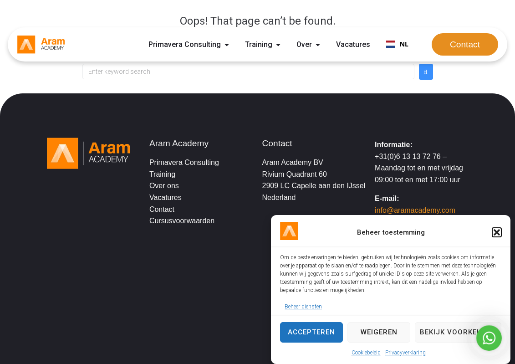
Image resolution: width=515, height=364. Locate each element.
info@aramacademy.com (415, 210)
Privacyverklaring (405, 352)
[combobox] (397, 45)
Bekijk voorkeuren (458, 332)
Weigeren (379, 332)
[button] (496, 232)
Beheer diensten (303, 306)
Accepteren (311, 332)
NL (397, 44)
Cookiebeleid (366, 352)
